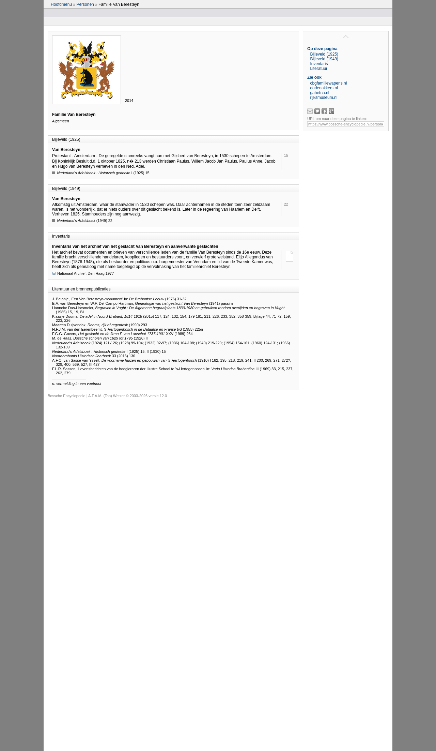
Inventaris (319, 63)
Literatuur (318, 68)
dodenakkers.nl (324, 88)
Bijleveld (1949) (324, 59)
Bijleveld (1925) (324, 54)
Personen (85, 4)
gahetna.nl (319, 92)
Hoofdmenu (61, 4)
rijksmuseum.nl (323, 97)
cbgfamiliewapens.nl (328, 83)
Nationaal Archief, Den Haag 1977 (83, 273)
